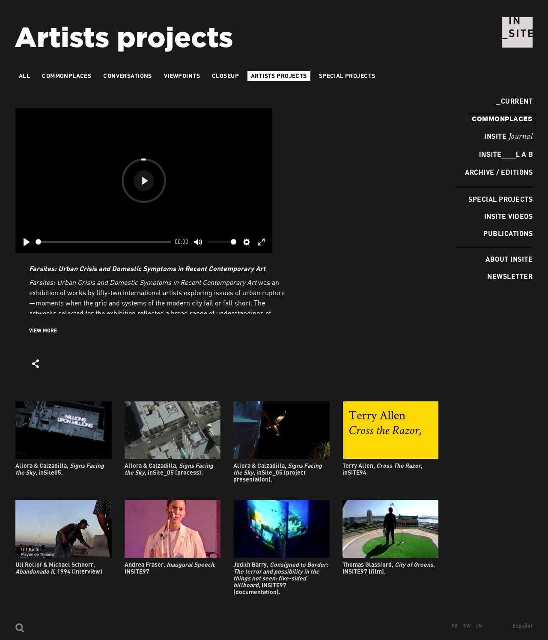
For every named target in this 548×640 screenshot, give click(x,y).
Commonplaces (66, 75)
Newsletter (510, 276)
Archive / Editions (499, 172)
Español (522, 625)
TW (467, 625)
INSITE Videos (508, 216)
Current (514, 101)
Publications (508, 233)
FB (454, 625)
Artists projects (279, 75)
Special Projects (500, 199)
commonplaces (502, 118)
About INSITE (509, 259)
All (24, 75)
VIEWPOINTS (182, 75)
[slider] (103, 242)
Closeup (225, 75)
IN (479, 625)
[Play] (26, 242)
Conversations (127, 75)
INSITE (508, 136)
